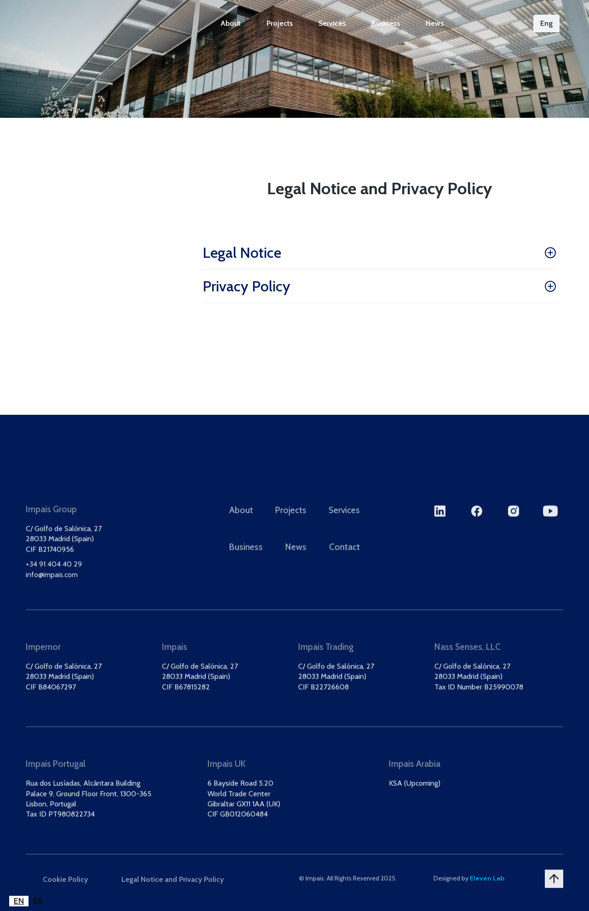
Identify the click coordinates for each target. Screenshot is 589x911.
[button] (546, 23)
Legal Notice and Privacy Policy (172, 888)
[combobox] (19, 901)
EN (19, 901)
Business (385, 23)
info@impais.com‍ (52, 583)
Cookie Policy (65, 888)
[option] (38, 901)
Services (332, 23)
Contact (344, 556)
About (230, 23)
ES (38, 901)
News (435, 23)
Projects (279, 23)
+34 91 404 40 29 (54, 573)
